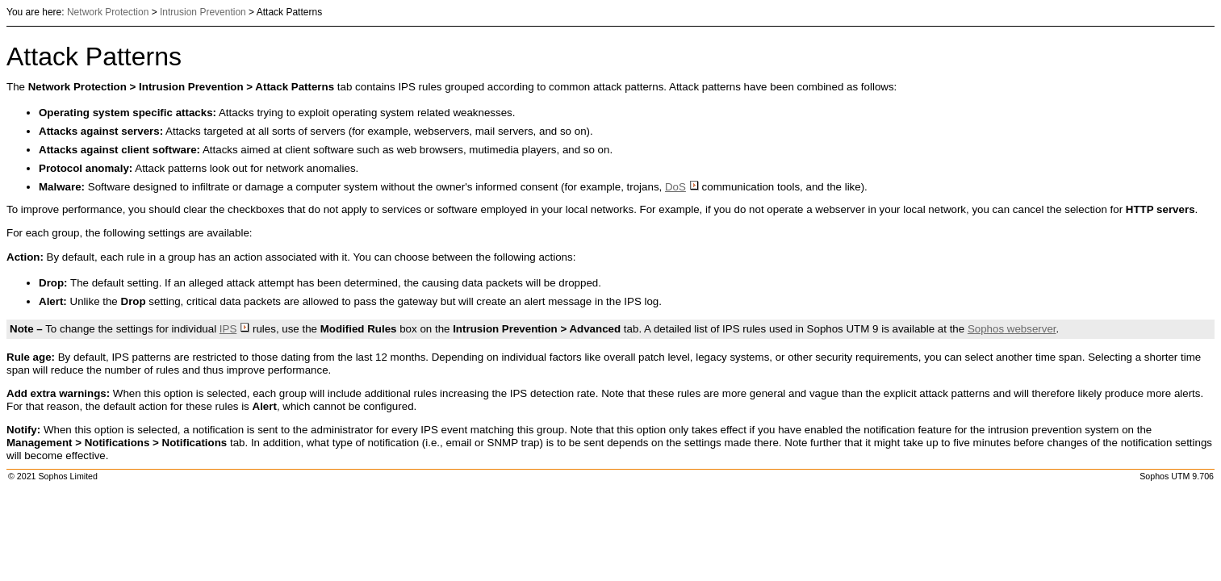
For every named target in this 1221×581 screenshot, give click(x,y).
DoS (682, 187)
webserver (1012, 329)
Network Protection (107, 12)
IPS (234, 329)
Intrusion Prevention (203, 12)
